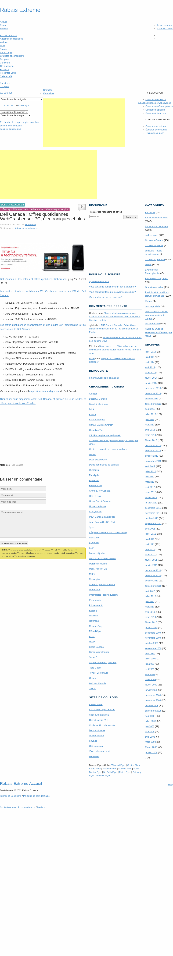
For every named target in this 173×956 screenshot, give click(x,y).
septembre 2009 (153, 648)
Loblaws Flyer (103, 775)
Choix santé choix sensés (102, 725)
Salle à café (6, 76)
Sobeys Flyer (125, 768)
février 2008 (151, 747)
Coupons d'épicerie (155, 109)
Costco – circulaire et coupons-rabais (108, 449)
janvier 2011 (151, 565)
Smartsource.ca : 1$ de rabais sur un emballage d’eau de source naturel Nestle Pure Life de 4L (115, 349)
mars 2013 (150, 435)
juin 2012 (149, 476)
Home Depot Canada (99, 501)
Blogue (3, 25)
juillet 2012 (150, 471)
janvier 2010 (151, 627)
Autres (3, 49)
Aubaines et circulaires (11, 38)
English (142, 102)
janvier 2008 (151, 752)
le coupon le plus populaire (19, 122)
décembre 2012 (153, 445)
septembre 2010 (153, 586)
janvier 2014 (151, 383)
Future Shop (95, 485)
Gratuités (47, 90)
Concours (5, 62)
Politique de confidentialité (36, 796)
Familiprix (94, 475)
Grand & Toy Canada (99, 490)
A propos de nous (26, 807)
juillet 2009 (150, 658)
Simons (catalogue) (99, 652)
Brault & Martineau (98, 404)
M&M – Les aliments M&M (102, 558)
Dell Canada (17, 465)
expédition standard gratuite (44, 391)
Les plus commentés (10, 129)
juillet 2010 (150, 596)
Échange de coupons (156, 129)
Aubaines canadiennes (26, 228)
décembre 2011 (153, 508)
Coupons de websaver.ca (158, 103)
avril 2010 (150, 612)
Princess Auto (96, 605)
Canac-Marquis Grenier (101, 425)
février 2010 (151, 622)
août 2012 (150, 466)
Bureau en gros (97, 419)
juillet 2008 (150, 721)
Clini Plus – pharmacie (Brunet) (105, 435)
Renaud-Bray (96, 626)
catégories (6, 93)
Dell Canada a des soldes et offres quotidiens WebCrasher (33, 279)
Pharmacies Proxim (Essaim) (103, 594)
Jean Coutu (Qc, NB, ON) (102, 522)
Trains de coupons (154, 133)
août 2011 (150, 528)
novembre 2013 (153, 393)
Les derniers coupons (11, 125)
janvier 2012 (151, 502)
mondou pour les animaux (102, 584)
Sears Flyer (95, 768)
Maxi (2, 45)
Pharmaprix (95, 600)
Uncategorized (152, 323)
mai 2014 (149, 362)
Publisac (93, 615)
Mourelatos (94, 589)
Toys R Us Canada (98, 672)
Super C (93, 657)
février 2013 (151, 440)
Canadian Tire (96, 430)
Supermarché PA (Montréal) (103, 662)
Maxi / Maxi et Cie (98, 568)
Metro (92, 574)
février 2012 (151, 497)
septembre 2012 (153, 461)
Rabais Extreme (20, 10)
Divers (148, 264)
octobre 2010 (151, 580)
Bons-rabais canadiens (156, 226)
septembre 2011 (153, 523)
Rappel (148, 301)
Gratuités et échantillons (12, 56)
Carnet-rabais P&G (98, 720)
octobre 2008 (151, 705)
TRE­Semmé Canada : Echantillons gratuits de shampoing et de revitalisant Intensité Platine (113, 328)
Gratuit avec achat (154, 287)
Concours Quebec (154, 245)
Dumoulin (94, 470)
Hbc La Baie (95, 496)
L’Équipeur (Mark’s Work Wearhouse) (108, 532)
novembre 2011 (153, 513)
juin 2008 (149, 726)
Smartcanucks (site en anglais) (104, 377)
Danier (92, 454)
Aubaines (4, 83)
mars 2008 (150, 742)
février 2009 (151, 684)
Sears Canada (96, 647)
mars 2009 (150, 679)
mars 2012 (150, 492)
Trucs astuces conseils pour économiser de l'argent (156, 315)
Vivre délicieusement (99, 751)
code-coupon (151, 235)
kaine (92, 358)
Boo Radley (30, 224)
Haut (170, 784)
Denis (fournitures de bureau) (104, 464)
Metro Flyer (125, 772)
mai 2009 (149, 669)
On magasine (6, 66)
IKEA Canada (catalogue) (102, 517)
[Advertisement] (84, 122)
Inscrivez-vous (164, 25)
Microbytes (94, 579)
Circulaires (48, 93)
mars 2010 (150, 617)
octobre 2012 (151, 455)
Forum (4, 28)
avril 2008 (150, 736)
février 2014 (151, 377)
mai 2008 (149, 731)
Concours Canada (154, 240)
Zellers (92, 688)
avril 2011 (150, 549)
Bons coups (6, 52)
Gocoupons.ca (96, 735)
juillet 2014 (150, 351)
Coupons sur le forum (156, 126)
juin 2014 (149, 357)
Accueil (3, 21)
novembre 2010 (153, 575)
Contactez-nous (165, 28)
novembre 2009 (153, 638)
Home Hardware (97, 506)
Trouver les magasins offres (105, 212)
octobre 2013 (151, 398)
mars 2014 (150, 372)
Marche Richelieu (98, 563)
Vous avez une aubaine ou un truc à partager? (112, 286)
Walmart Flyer (118, 765)
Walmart (4, 42)
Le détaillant (7, 106)
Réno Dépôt (95, 631)
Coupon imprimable (155, 259)
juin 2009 (149, 664)
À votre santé (96, 704)
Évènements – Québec (156, 278)
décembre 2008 (153, 695)
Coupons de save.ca (155, 99)
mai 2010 (149, 606)
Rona (92, 636)
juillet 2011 (150, 533)
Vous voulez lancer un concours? (105, 297)
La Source (94, 537)
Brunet (92, 414)
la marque (24, 106)
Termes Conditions (10, 796)
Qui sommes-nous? (99, 281)
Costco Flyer (133, 765)
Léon (91, 548)
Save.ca (93, 741)
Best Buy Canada (98, 398)
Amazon (93, 393)
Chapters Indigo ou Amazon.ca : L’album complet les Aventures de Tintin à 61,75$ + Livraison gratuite (114, 316)
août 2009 (150, 653)
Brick (91, 409)
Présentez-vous (8, 73)
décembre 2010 (153, 570)
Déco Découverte (98, 459)
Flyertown (94, 480)
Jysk (91, 527)
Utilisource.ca (96, 746)
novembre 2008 (153, 700)
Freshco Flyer (109, 768)
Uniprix (92, 678)
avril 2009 (150, 674)
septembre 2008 (153, 710)
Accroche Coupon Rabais (102, 709)
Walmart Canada (97, 683)
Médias (41, 807)
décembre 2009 (153, 632)
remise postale (152, 306)
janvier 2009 (151, 690)
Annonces (150, 212)
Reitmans (94, 621)
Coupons (4, 59)
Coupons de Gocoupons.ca (159, 106)
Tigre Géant (95, 667)
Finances (4, 69)
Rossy (92, 641)
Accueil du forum (8, 35)
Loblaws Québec (97, 553)
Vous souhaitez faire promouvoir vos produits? (112, 292)
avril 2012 (150, 487)
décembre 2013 (153, 388)
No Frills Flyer (110, 772)
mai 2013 (149, 424)
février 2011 (151, 560)
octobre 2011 (151, 518)
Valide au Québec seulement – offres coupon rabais (158, 332)
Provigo (93, 610)
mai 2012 (149, 482)
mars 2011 (150, 554)
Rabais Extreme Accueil (21, 783)
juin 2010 (149, 601)
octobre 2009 (151, 643)
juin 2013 (149, 419)
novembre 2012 (153, 450)
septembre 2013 (153, 404)
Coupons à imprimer (155, 113)
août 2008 (150, 716)
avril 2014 (150, 367)
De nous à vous (97, 730)
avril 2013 (150, 429)
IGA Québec (95, 511)
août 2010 (150, 591)
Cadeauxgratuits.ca (99, 714)
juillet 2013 (150, 414)
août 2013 (150, 409)
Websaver (94, 756)
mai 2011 (149, 544)
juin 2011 (149, 539)
